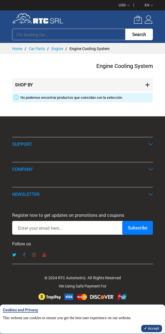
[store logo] (38, 19)
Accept (153, 328)
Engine (57, 48)
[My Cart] (138, 19)
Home (17, 48)
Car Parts (37, 48)
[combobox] (68, 34)
